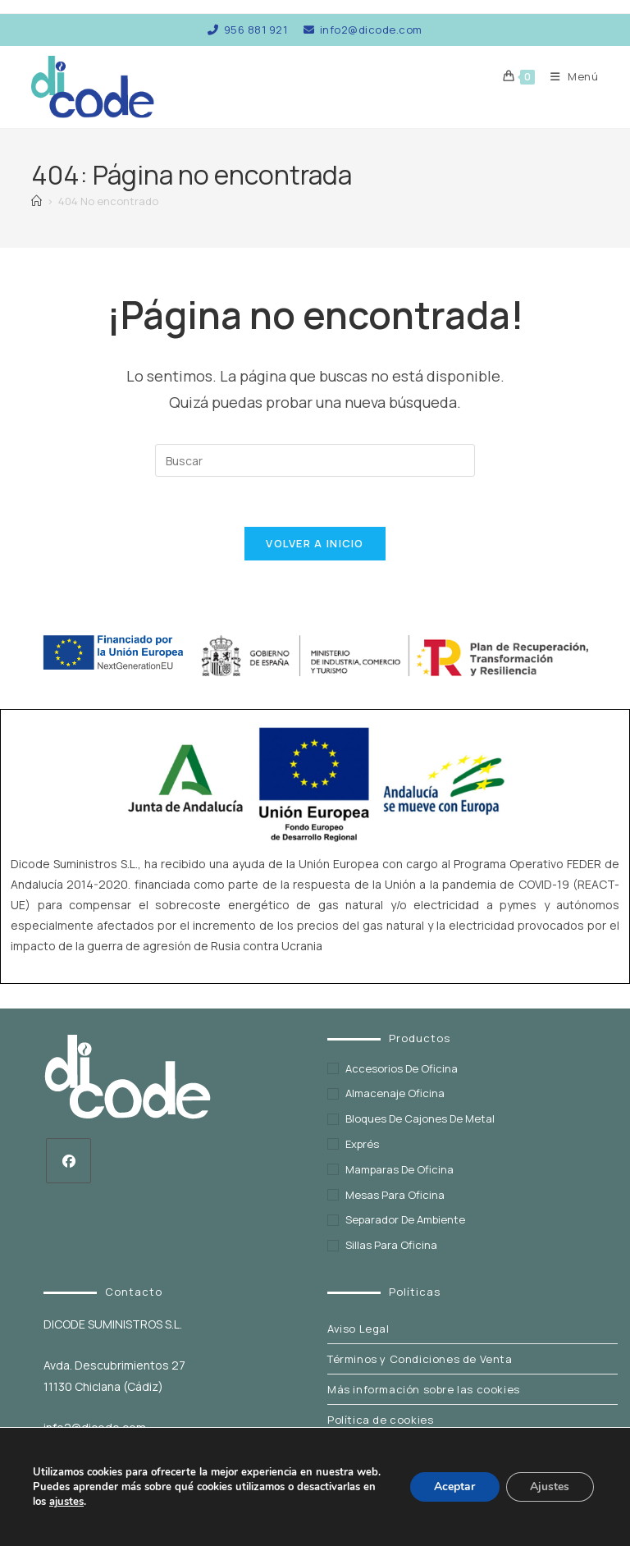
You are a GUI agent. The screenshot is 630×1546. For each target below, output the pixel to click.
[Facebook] (68, 1160)
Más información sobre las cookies (423, 1390)
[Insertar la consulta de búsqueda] (315, 460)
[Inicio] (36, 201)
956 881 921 (247, 29)
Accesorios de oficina (401, 1068)
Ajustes (549, 1486)
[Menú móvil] (568, 76)
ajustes (66, 1501)
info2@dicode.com (363, 29)
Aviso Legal (358, 1329)
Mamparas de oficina (399, 1170)
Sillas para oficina (391, 1245)
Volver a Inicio (315, 543)
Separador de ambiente (405, 1220)
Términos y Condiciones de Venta (420, 1359)
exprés (362, 1144)
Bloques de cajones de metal (420, 1119)
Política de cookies (380, 1420)
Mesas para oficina (395, 1194)
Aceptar (453, 1486)
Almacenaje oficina (395, 1093)
